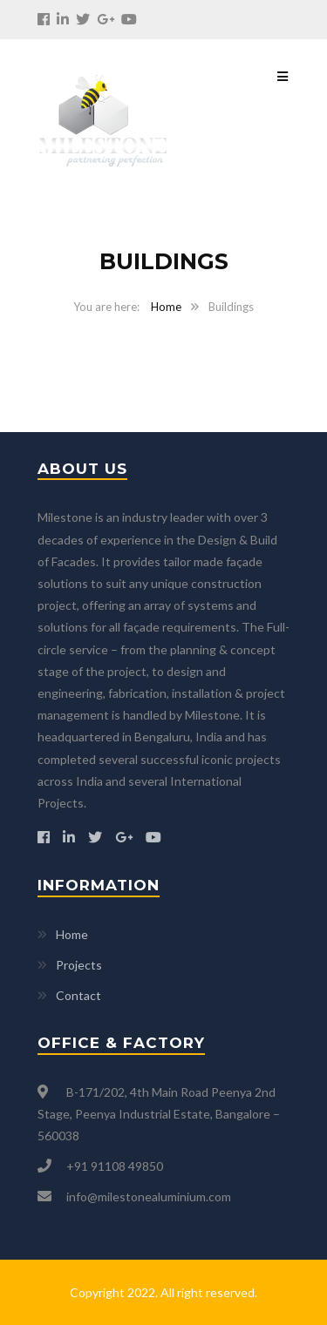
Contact (78, 995)
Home (166, 307)
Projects (79, 964)
